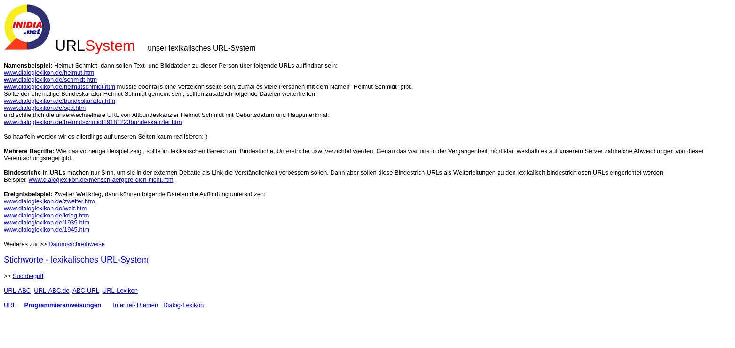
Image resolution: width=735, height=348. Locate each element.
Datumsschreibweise (76, 243)
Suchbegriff (28, 275)
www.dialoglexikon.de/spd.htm (45, 107)
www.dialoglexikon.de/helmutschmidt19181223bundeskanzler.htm (93, 121)
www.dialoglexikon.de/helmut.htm (49, 72)
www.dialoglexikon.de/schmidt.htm (50, 79)
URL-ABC (17, 290)
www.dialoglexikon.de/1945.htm (46, 229)
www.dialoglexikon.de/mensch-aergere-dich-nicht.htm (101, 179)
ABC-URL (85, 290)
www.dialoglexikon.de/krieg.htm (46, 215)
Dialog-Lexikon (183, 305)
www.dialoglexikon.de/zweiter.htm (49, 201)
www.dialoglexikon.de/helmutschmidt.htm (59, 86)
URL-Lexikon (120, 290)
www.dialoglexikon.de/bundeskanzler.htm (59, 100)
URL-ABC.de (51, 290)
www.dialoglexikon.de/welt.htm (45, 208)
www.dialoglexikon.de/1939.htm (46, 222)
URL (10, 305)
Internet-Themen (135, 305)
